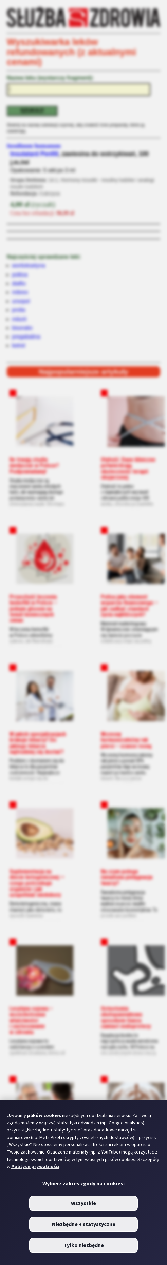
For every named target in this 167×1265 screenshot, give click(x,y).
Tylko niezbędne (83, 1245)
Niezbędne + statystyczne (83, 1224)
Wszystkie (83, 1203)
